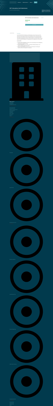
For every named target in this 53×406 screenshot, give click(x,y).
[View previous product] (41, 17)
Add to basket (34, 24)
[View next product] (42, 17)
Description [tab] (12, 29)
